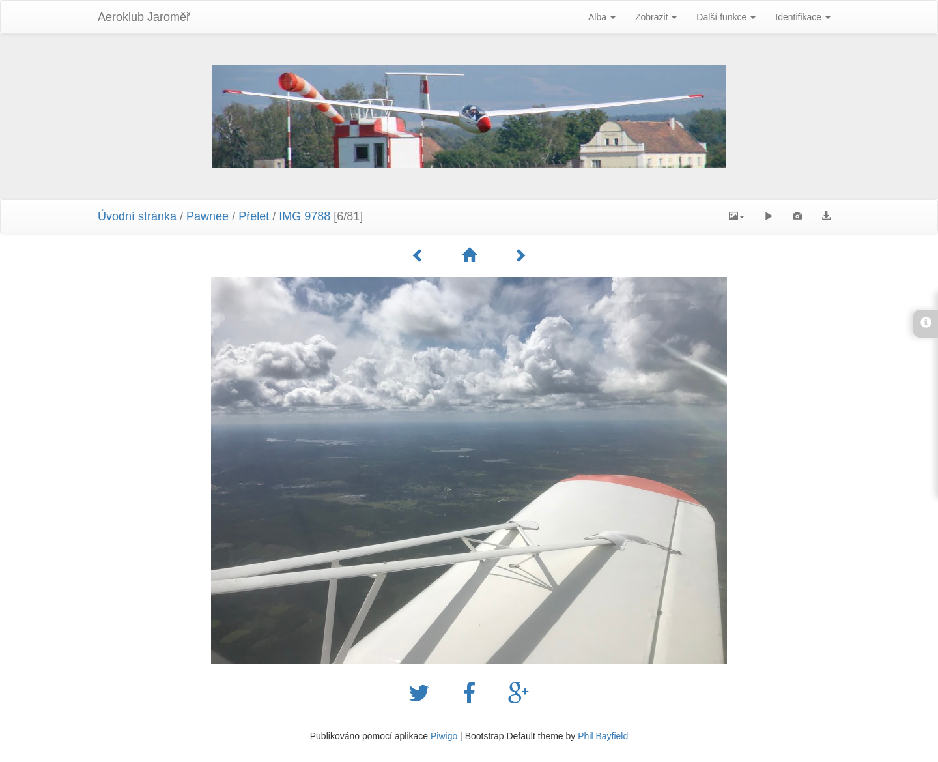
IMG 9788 (304, 216)
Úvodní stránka (137, 216)
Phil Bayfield (603, 736)
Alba (602, 17)
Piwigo (444, 736)
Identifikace (803, 17)
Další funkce (726, 17)
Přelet (253, 216)
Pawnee (207, 216)
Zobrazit (656, 17)
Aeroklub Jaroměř (144, 16)
